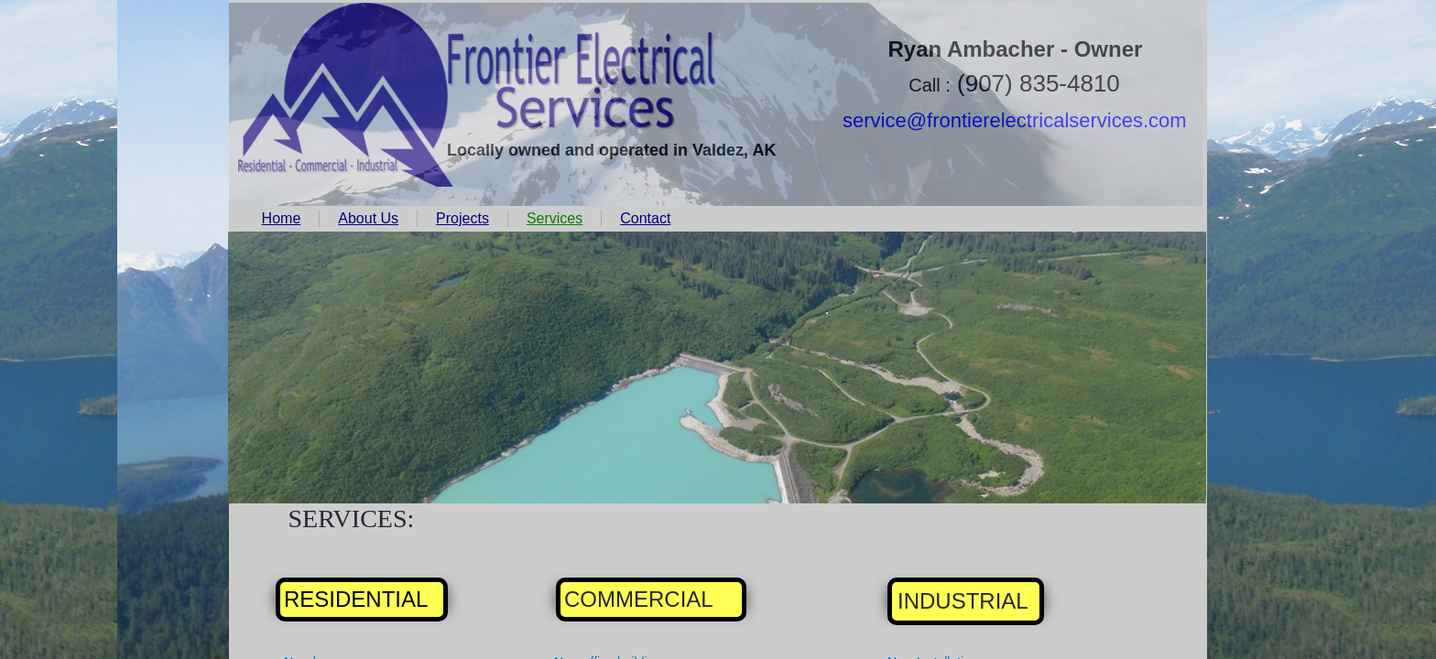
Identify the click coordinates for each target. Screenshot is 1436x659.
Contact (645, 218)
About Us (368, 218)
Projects (462, 218)
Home (281, 218)
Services (554, 218)
